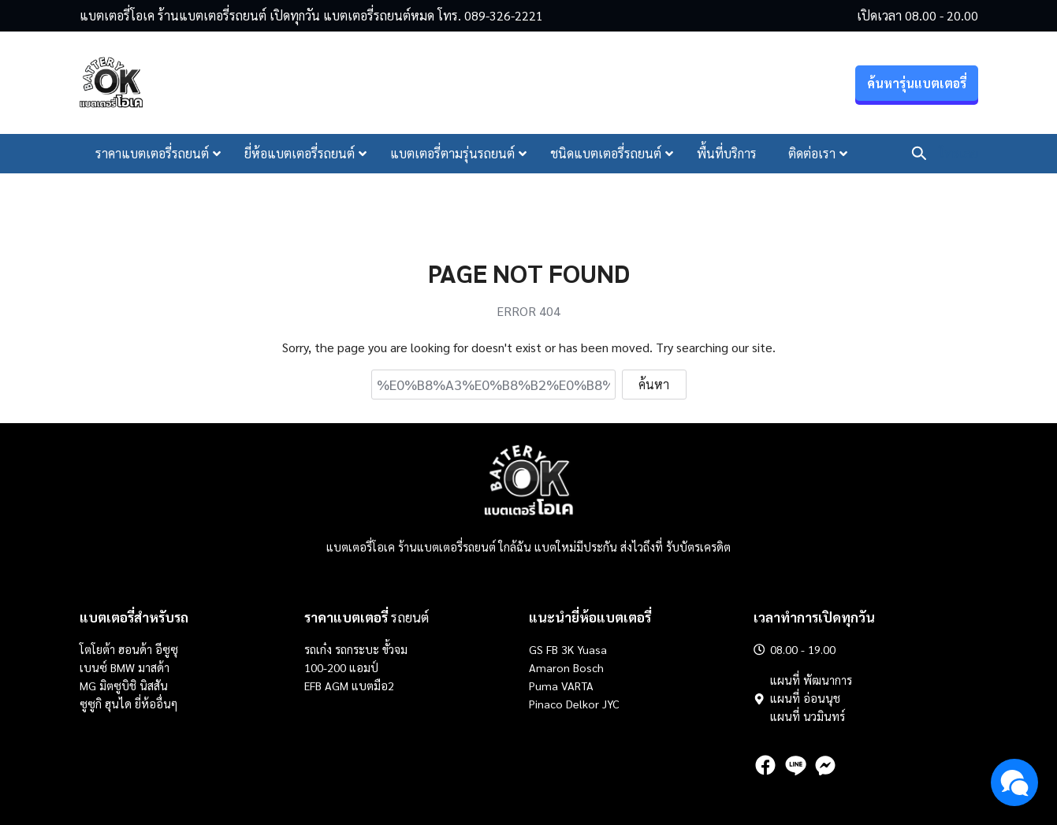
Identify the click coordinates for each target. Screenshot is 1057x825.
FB (552, 649)
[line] (795, 765)
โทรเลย (958, 153)
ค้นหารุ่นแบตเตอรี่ (916, 83)
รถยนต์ (366, 617)
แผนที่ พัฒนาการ (811, 680)
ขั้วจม (395, 649)
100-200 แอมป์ (341, 667)
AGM (336, 685)
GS (536, 649)
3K (567, 649)
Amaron (549, 667)
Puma (543, 685)
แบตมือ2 (373, 685)
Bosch (588, 667)
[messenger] (825, 765)
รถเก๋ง (318, 649)
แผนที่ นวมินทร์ (807, 716)
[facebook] (765, 765)
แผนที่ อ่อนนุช (805, 698)
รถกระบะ (358, 649)
